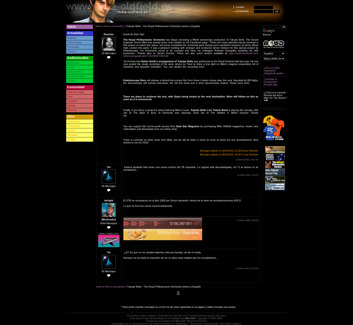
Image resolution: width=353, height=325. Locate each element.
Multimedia (73, 62)
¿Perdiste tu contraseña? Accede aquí (271, 82)
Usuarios (72, 101)
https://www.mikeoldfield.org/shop (196, 129)
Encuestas (73, 47)
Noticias (72, 38)
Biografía (72, 135)
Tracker (72, 80)
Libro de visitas (76, 92)
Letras (71, 130)
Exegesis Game (76, 76)
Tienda (71, 105)
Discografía (74, 121)
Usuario (240, 7)
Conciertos (118, 26)
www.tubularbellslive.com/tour (143, 115)
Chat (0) (72, 110)
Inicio (72, 26)
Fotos (71, 67)
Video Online (75, 71)
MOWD (72, 139)
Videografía (74, 125)
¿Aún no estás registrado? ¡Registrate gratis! (273, 71)
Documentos (74, 42)
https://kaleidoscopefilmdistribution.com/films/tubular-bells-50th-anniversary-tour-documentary (190, 84)
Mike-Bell (190, 318)
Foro (70, 96)
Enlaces (72, 51)
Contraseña (242, 11)
